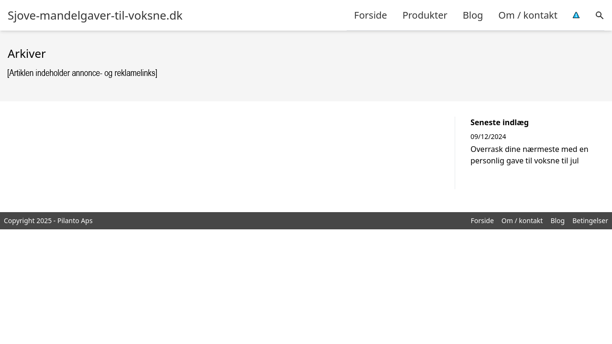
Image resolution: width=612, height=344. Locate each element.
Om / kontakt (527, 15)
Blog (473, 15)
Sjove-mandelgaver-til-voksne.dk (95, 15)
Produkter (425, 15)
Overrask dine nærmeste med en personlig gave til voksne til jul (529, 155)
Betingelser (590, 220)
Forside (370, 15)
